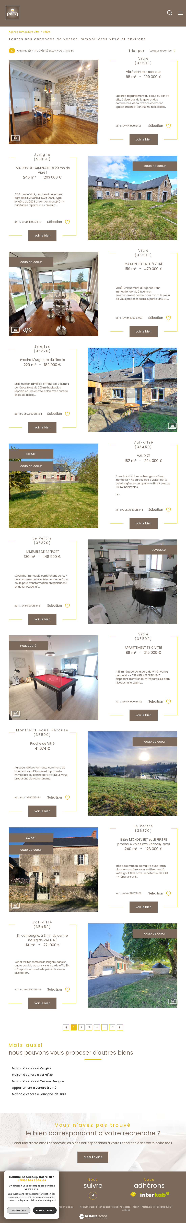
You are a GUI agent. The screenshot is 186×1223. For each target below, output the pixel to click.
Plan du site (104, 1206)
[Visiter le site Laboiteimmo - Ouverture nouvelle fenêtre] (93, 1218)
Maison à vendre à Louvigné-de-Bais (39, 1094)
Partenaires (148, 1206)
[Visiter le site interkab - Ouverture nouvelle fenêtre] (154, 1194)
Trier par (136, 51)
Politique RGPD (163, 1206)
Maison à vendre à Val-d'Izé (32, 1075)
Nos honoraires (88, 1206)
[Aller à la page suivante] (120, 1027)
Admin (136, 1206)
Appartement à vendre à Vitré (34, 1088)
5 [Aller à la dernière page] (112, 1027)
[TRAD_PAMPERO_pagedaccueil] (12, 18)
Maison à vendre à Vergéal (31, 1068)
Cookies (126, 1210)
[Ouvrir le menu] (180, 13)
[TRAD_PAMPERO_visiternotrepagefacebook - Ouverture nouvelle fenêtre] (93, 1196)
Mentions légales (121, 1206)
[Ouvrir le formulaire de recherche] (170, 13)
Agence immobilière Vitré (24, 32)
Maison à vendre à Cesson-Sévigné (38, 1081)
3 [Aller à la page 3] (89, 1027)
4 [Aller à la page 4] (97, 1027)
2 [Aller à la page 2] (81, 1027)
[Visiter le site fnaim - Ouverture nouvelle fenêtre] (133, 1194)
